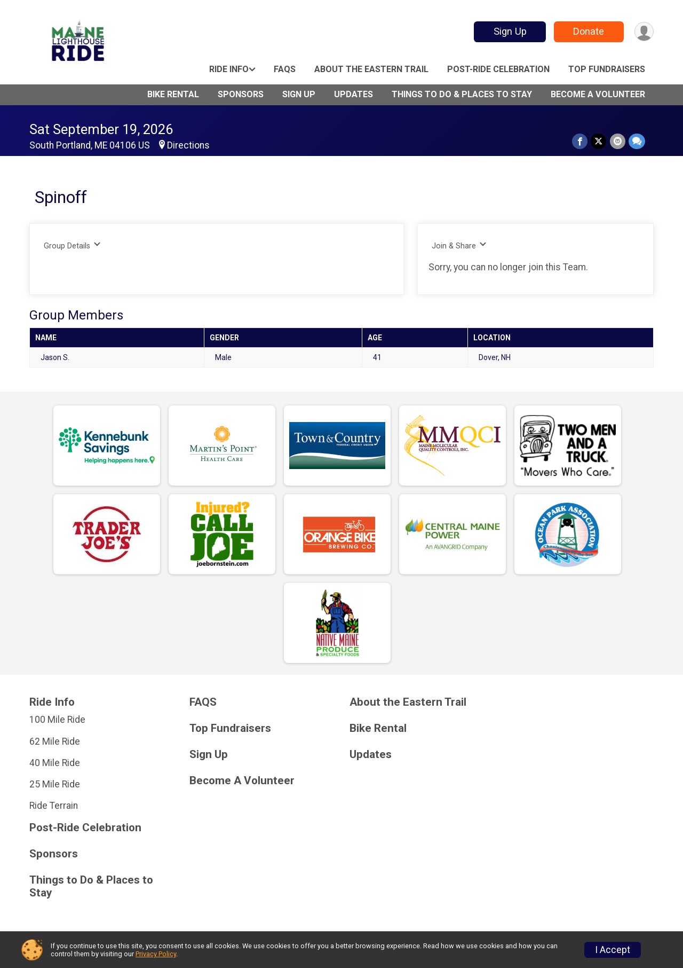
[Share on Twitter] (599, 141)
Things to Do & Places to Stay (462, 94)
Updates (353, 94)
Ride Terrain (53, 805)
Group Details (72, 245)
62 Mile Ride (54, 741)
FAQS (285, 69)
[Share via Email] (617, 141)
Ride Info (229, 69)
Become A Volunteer (598, 94)
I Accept (612, 949)
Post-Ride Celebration (498, 69)
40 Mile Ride (54, 763)
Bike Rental (173, 94)
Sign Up (509, 31)
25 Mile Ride (54, 784)
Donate (588, 31)
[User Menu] (644, 32)
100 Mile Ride (57, 719)
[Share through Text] (637, 141)
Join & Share (459, 245)
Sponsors (241, 94)
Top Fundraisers (606, 69)
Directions (188, 145)
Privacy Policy (156, 954)
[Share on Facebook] (580, 141)
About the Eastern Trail (371, 69)
